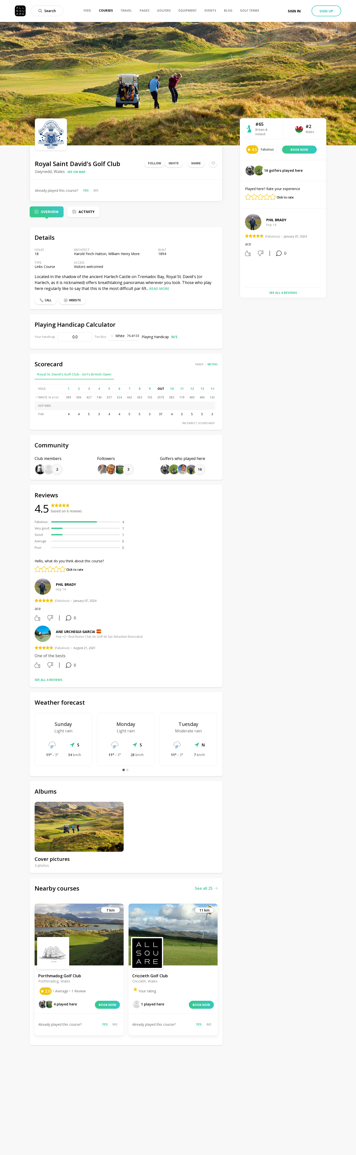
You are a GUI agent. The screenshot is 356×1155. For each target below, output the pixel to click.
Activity (86, 211)
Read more (159, 288)
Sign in (294, 11)
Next (324, 248)
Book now (107, 1005)
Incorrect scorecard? (198, 423)
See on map (76, 172)
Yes (86, 190)
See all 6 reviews (48, 680)
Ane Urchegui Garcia (75, 631)
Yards (199, 364)
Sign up (326, 11)
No (95, 190)
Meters (212, 364)
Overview (50, 211)
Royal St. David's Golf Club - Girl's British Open (74, 374)
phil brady (66, 584)
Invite (174, 163)
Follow (154, 163)
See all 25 (206, 888)
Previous (241, 248)
